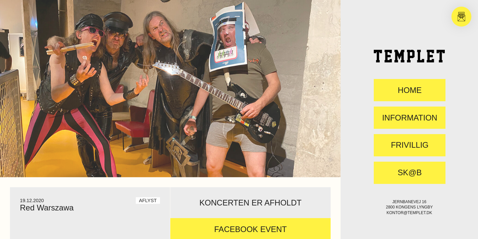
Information (409, 118)
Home (410, 90)
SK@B (410, 173)
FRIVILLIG (410, 145)
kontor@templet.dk (409, 212)
